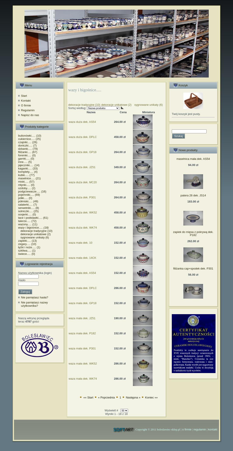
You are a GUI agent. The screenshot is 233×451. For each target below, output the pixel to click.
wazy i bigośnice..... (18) (33, 227)
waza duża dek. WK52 (83, 212)
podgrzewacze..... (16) (32, 191)
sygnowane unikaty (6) (33, 237)
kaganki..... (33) (28, 168)
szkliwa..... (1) (26, 250)
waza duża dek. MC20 (83, 182)
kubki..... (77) (26, 175)
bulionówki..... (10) (29, 135)
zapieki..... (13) (27, 240)
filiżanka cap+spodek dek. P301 (193, 268)
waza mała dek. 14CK (82, 257)
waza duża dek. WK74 (83, 227)
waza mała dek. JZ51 (82, 318)
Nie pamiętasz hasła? (34, 297)
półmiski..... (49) (28, 201)
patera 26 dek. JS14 (193, 195)
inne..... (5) (25, 162)
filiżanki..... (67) (27, 152)
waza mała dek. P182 (82, 333)
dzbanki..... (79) (28, 148)
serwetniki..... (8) (28, 208)
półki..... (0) (25, 198)
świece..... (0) (26, 253)
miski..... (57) (26, 181)
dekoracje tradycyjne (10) (35, 231)
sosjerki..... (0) (27, 214)
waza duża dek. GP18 (82, 152)
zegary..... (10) (27, 244)
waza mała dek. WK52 (83, 363)
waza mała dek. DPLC (83, 288)
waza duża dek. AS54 (82, 121)
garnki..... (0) (26, 158)
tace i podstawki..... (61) (33, 217)
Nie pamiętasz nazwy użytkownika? (34, 304)
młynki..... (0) (26, 185)
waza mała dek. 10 (80, 242)
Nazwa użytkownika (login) (35, 273)
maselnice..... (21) (29, 178)
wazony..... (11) (27, 224)
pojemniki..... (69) (29, 194)
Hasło (21, 280)
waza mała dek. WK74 (83, 378)
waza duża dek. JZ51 (82, 167)
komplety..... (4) (28, 171)
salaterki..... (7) (27, 204)
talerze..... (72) (27, 221)
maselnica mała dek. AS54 (193, 158)
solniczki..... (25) (28, 211)
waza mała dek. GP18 (82, 303)
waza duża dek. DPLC (83, 137)
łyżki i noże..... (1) (29, 247)
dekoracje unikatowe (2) (34, 234)
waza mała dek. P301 (82, 348)
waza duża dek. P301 (82, 197)
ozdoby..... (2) (26, 188)
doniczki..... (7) (27, 145)
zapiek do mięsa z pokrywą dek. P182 (193, 233)
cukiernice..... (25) (29, 139)
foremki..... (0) (27, 155)
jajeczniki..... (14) (29, 165)
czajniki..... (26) (27, 142)
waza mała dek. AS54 (82, 273)
